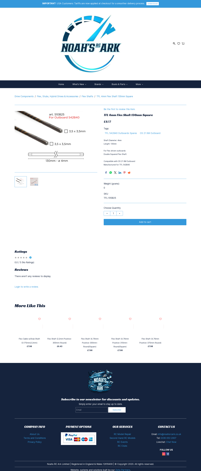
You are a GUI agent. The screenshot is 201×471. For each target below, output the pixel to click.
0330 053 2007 (168, 433)
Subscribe (117, 404)
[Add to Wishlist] (133, 325)
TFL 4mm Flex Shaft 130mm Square (115, 95)
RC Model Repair (122, 429)
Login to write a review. (26, 285)
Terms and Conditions (35, 433)
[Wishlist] (179, 43)
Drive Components (24, 95)
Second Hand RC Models (122, 433)
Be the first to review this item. (119, 108)
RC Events (122, 436)
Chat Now (171, 436)
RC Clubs (122, 440)
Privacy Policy (35, 436)
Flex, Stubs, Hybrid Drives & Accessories (57, 95)
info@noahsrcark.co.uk (169, 429)
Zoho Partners (122, 464)
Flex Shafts (87, 95)
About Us (34, 429)
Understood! (153, 4)
